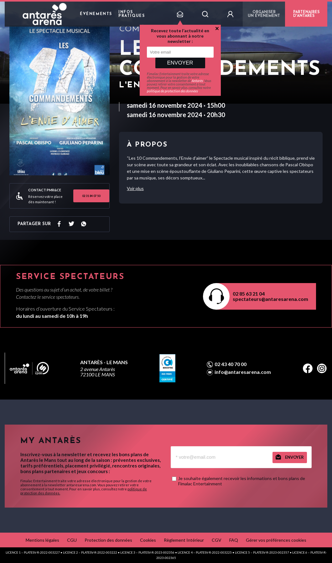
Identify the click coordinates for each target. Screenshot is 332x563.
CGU (72, 540)
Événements (96, 14)
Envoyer (180, 63)
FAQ (233, 540)
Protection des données (108, 540)
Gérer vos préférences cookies (276, 540)
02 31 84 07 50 (91, 196)
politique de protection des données (172, 91)
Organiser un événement (264, 14)
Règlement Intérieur (184, 540)
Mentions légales (42, 540)
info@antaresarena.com (243, 372)
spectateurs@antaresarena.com (270, 299)
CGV (216, 540)
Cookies (148, 540)
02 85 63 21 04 (249, 293)
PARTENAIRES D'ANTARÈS (306, 14)
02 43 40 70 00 (230, 364)
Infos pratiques (131, 14)
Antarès (197, 81)
